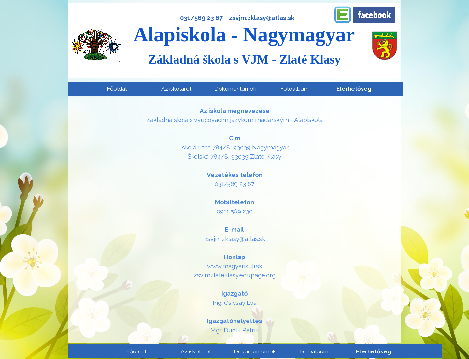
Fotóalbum (294, 89)
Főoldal (117, 89)
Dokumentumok (235, 89)
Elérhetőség (353, 89)
